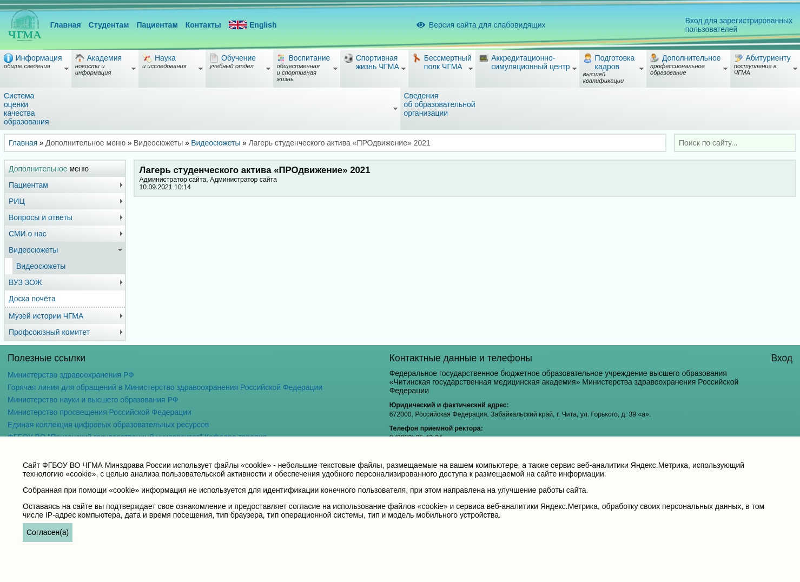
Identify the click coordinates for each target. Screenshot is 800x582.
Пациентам (156, 25)
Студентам (109, 25)
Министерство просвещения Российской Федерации (99, 412)
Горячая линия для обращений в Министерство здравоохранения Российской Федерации (165, 387)
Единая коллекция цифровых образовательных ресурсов (108, 424)
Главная (65, 25)
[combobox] (735, 143)
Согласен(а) (48, 532)
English (253, 25)
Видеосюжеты (215, 142)
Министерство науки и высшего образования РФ (93, 399)
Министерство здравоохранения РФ (71, 375)
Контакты (203, 25)
